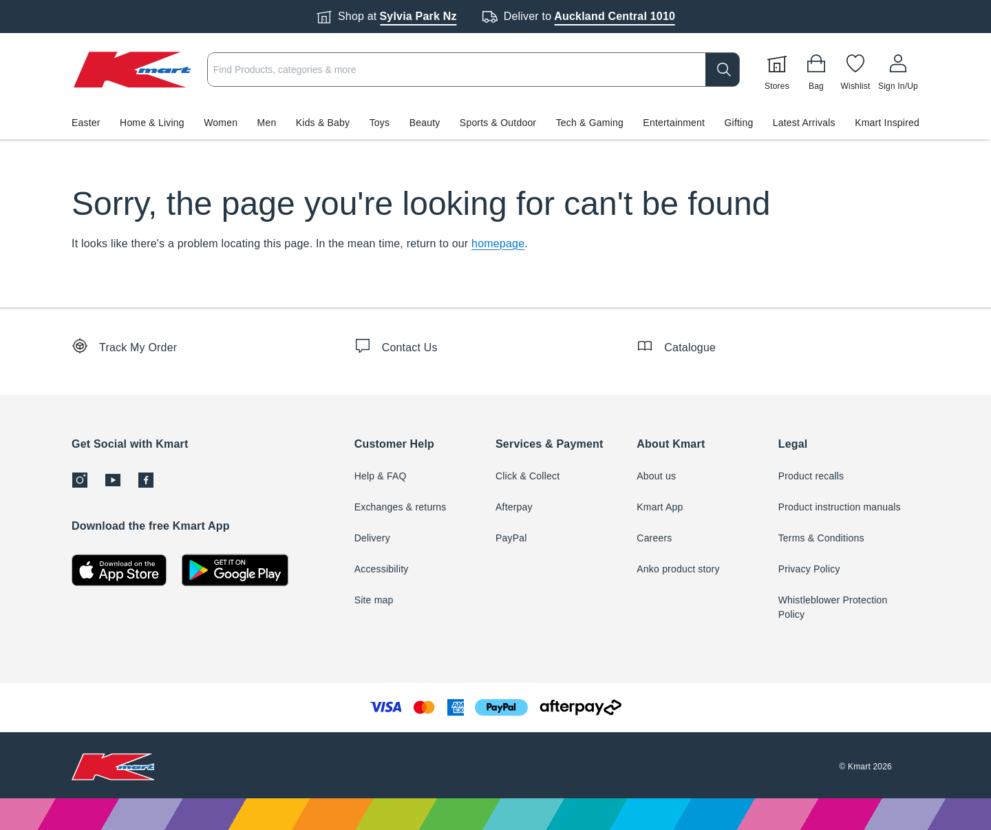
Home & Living (152, 122)
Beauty (424, 122)
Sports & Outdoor (498, 122)
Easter (86, 122)
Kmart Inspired (887, 122)
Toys (380, 122)
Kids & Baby (323, 122)
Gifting (739, 122)
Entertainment (674, 122)
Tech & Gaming (590, 122)
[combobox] (473, 69)
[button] (495, 122)
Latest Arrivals (804, 122)
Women (220, 122)
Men (267, 122)
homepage (497, 243)
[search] (722, 69)
